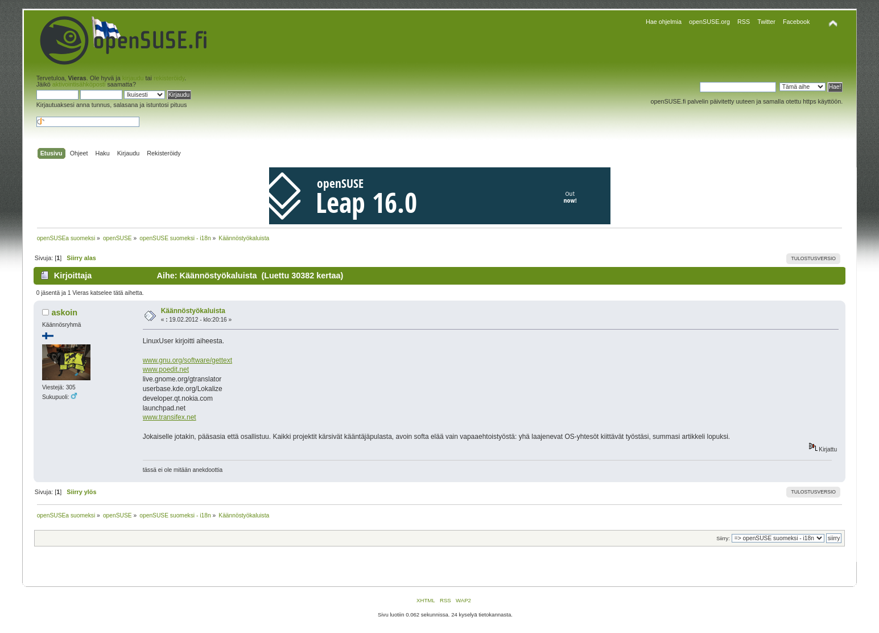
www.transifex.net (169, 417)
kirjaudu (133, 78)
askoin (64, 312)
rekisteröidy (169, 78)
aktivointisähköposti (79, 84)
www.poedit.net (166, 369)
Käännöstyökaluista (193, 311)
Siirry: (722, 538)
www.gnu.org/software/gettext (187, 360)
